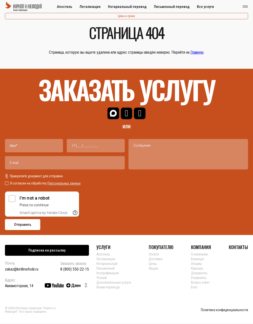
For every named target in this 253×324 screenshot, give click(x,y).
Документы (200, 274)
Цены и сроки (126, 16)
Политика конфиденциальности (224, 311)
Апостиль (64, 6)
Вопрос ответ (201, 283)
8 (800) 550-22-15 (74, 270)
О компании (200, 255)
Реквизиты (199, 278)
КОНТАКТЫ (238, 248)
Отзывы (197, 264)
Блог (194, 288)
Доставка (156, 260)
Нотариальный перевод (127, 6)
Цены (153, 264)
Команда (198, 260)
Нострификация (108, 274)
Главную (197, 52)
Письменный (105, 269)
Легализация (90, 6)
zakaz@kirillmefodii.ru (21, 270)
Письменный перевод (172, 6)
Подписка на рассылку (46, 251)
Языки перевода (108, 288)
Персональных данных (64, 184)
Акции (154, 269)
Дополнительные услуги (114, 283)
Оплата (154, 255)
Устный (101, 278)
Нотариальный (107, 264)
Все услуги (205, 6)
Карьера (197, 269)
